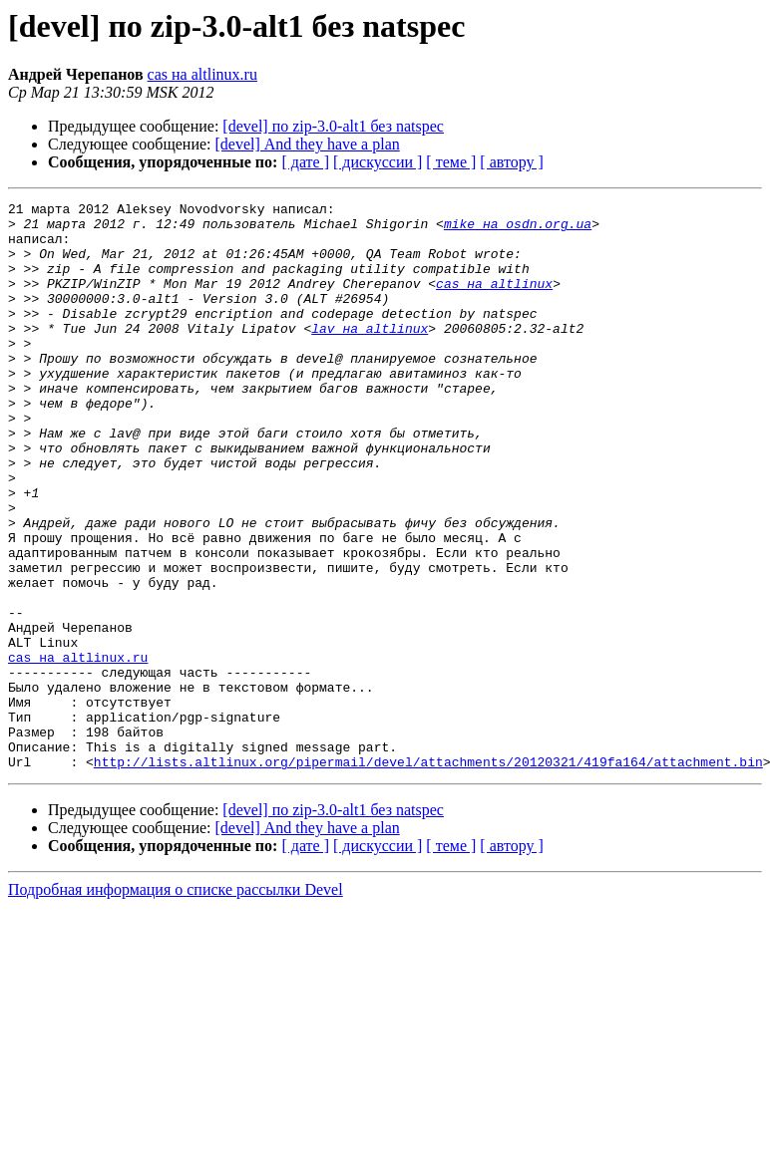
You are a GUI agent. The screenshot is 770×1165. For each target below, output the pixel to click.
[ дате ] (305, 161)
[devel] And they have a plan (307, 144)
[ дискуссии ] (377, 161)
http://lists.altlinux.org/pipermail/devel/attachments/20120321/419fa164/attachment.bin (428, 875)
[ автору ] (511, 161)
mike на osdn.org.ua (517, 229)
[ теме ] (451, 161)
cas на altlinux (494, 301)
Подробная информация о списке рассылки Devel (175, 1003)
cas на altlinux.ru (202, 74)
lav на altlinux (369, 355)
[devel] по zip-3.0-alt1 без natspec (333, 126)
